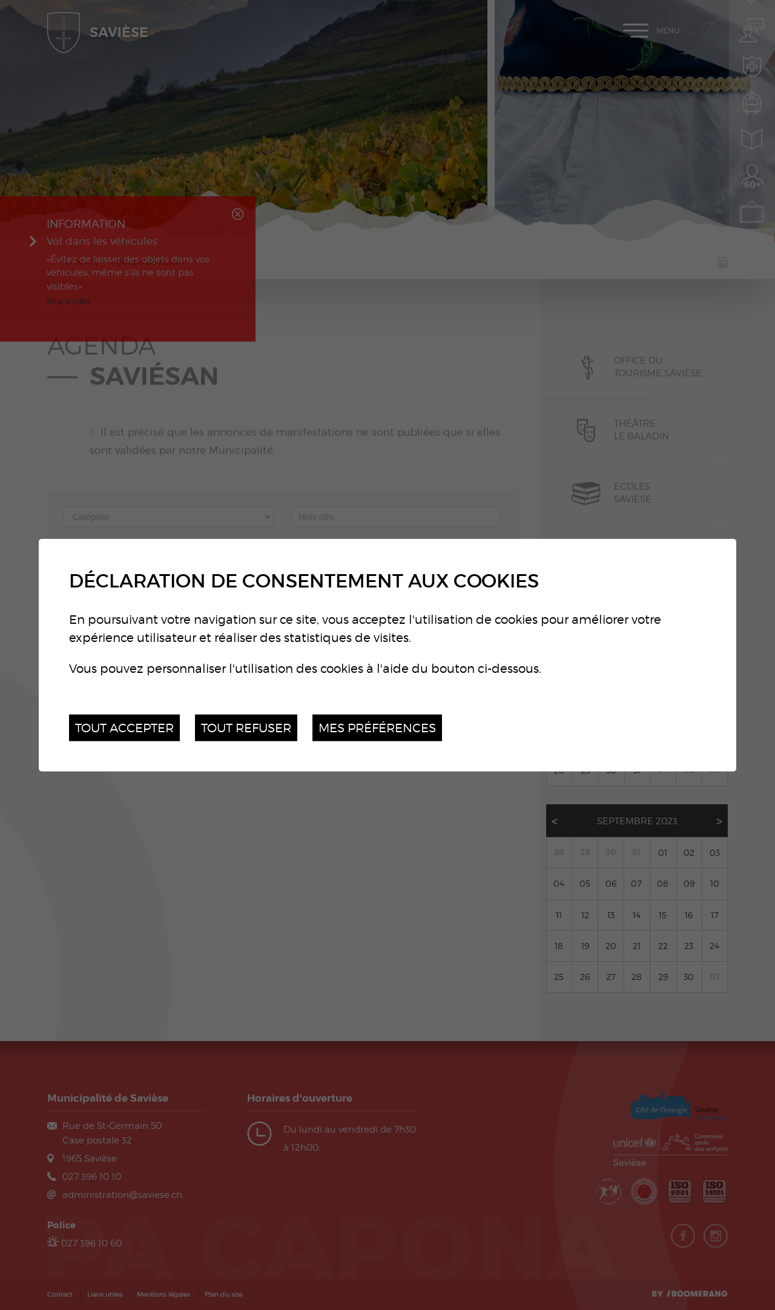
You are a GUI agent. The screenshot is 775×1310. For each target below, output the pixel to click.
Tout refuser (246, 727)
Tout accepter (124, 727)
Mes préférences (377, 727)
